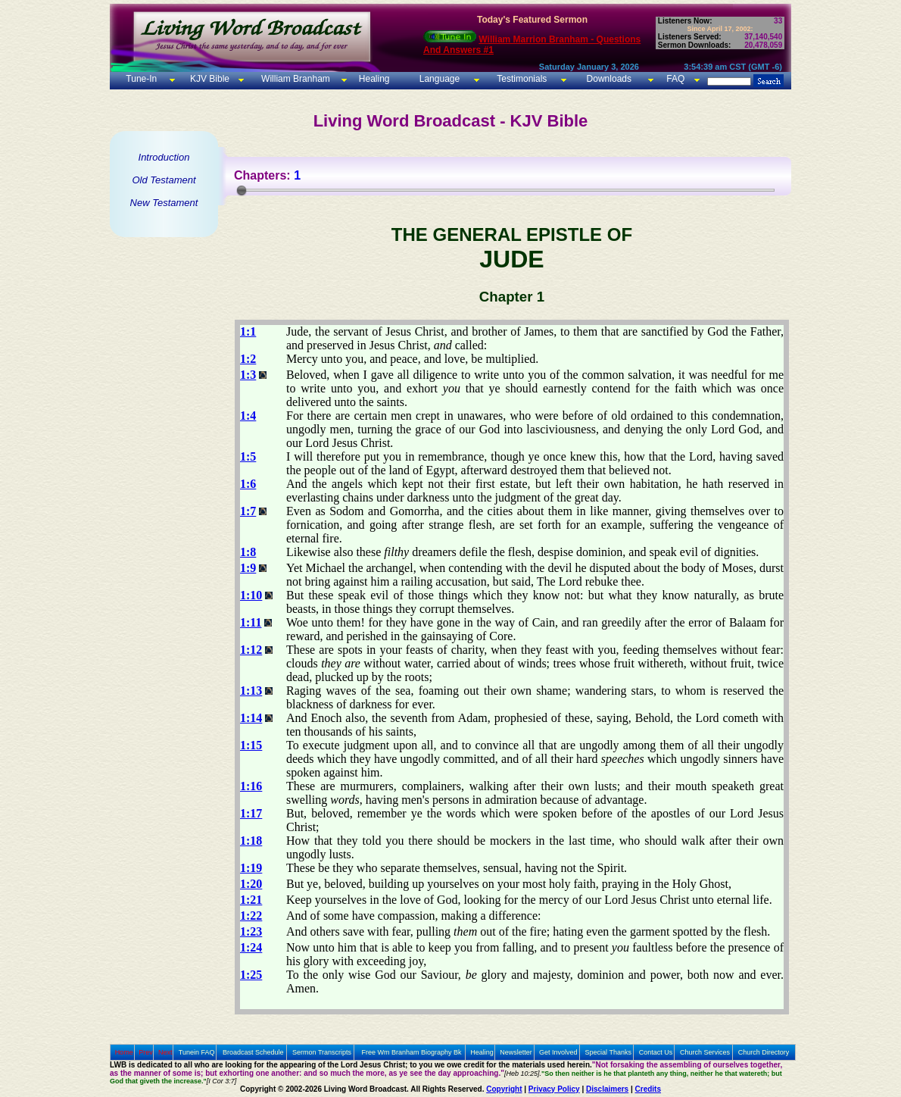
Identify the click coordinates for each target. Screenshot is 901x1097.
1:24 (251, 947)
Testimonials (522, 78)
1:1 (248, 331)
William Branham (294, 78)
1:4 (248, 415)
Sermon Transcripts (321, 1052)
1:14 (251, 717)
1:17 (251, 813)
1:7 (248, 511)
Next (165, 1052)
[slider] (241, 190)
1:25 (251, 974)
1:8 (248, 551)
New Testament (164, 202)
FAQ (675, 78)
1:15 (251, 745)
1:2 (248, 358)
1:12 (251, 649)
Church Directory (764, 1052)
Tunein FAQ (197, 1052)
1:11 (250, 622)
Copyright (504, 1089)
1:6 (248, 483)
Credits (648, 1089)
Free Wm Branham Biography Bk (412, 1052)
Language (438, 78)
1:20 (251, 883)
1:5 (248, 456)
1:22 (251, 915)
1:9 (248, 567)
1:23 (251, 931)
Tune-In (141, 78)
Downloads (609, 78)
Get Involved (558, 1052)
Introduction (164, 157)
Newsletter (516, 1052)
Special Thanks (608, 1052)
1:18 (251, 840)
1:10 (251, 595)
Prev (146, 1052)
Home (124, 1052)
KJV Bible (208, 78)
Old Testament (163, 180)
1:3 (248, 374)
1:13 (251, 690)
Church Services (705, 1052)
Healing (372, 78)
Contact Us (656, 1052)
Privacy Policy (554, 1089)
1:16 (251, 786)
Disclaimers (607, 1089)
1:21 (251, 899)
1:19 (251, 867)
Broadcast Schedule (253, 1052)
